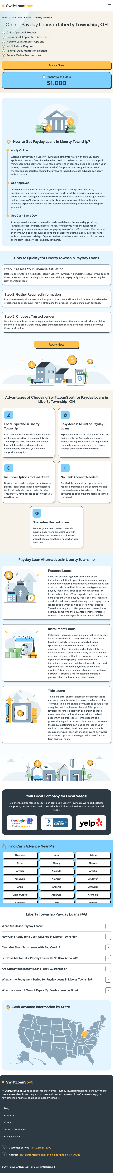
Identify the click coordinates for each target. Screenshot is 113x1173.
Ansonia (56, 886)
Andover (93, 878)
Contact (8, 1122)
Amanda (56, 871)
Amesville (20, 878)
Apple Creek (20, 894)
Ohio (28, 17)
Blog (6, 1108)
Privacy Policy (12, 1136)
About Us (9, 1115)
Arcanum (56, 894)
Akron (20, 863)
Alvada (20, 871)
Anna (20, 886)
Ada (56, 855)
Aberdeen (20, 855)
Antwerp (93, 886)
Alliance (93, 863)
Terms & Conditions (15, 1129)
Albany (56, 863)
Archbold (93, 894)
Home (5, 17)
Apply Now (56, 65)
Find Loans (17, 17)
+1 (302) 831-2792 (40, 1147)
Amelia (93, 871)
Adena (93, 855)
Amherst (56, 878)
